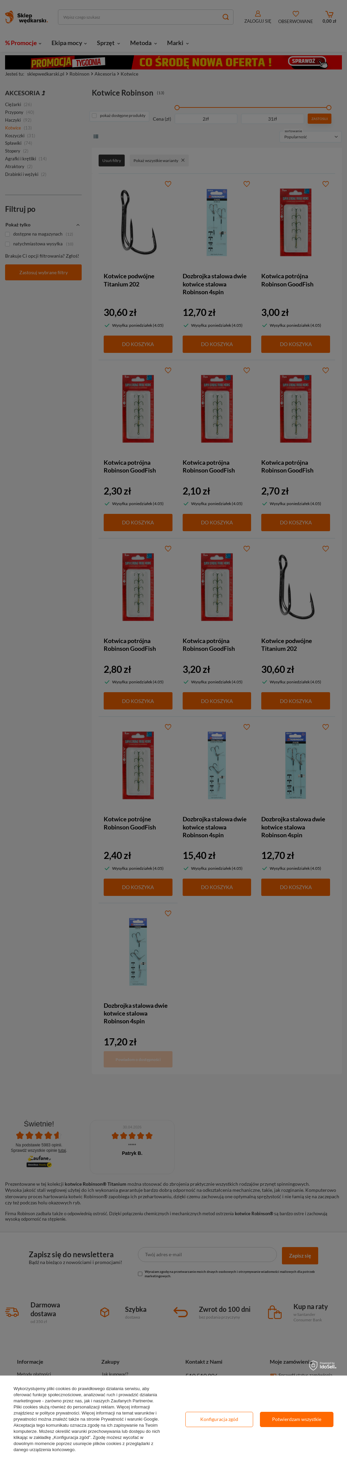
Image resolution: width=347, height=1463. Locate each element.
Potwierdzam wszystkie (296, 1419)
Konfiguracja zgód (219, 1419)
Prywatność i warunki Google (129, 1419)
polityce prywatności (59, 1413)
